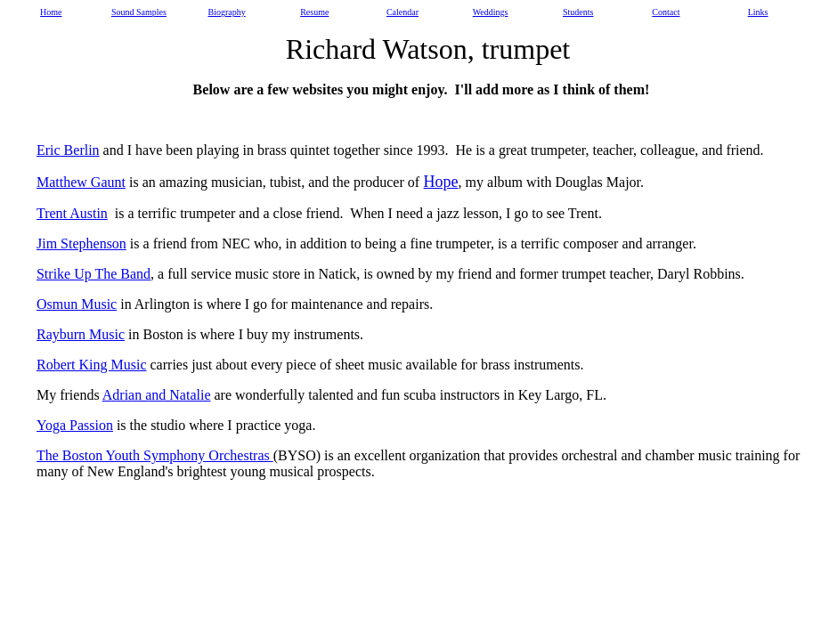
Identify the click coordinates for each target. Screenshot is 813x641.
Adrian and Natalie (156, 394)
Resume (314, 12)
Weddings (490, 12)
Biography (227, 12)
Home (50, 12)
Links (758, 12)
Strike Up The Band (93, 273)
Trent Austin (72, 213)
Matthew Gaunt (81, 182)
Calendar (402, 12)
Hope (441, 182)
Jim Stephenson (81, 243)
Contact (665, 12)
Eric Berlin (68, 150)
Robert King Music (92, 364)
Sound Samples (139, 12)
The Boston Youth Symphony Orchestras (155, 455)
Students (578, 12)
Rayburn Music (81, 334)
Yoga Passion (75, 425)
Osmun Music (77, 304)
